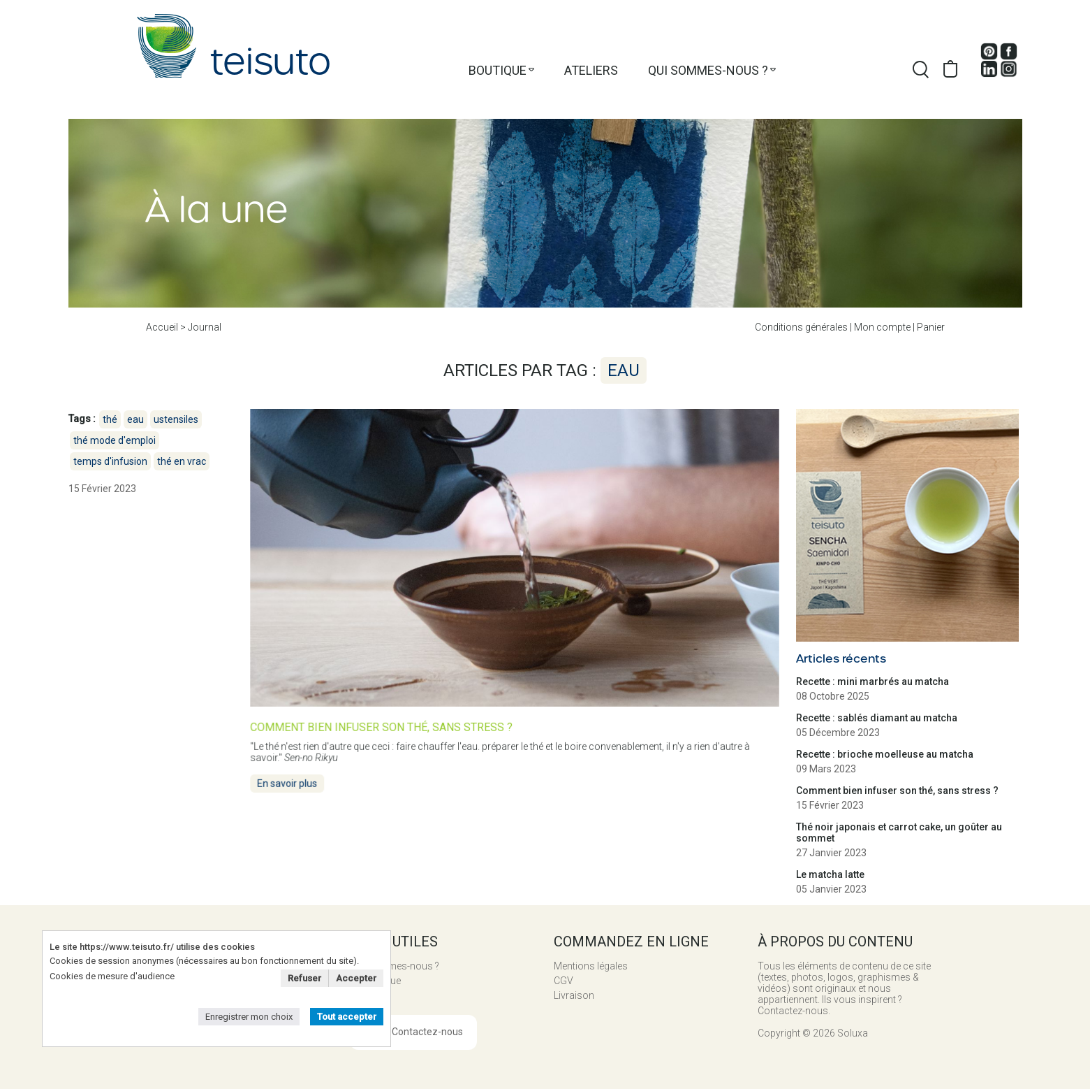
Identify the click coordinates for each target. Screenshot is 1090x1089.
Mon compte (882, 327)
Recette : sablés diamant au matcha (876, 717)
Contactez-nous (427, 1031)
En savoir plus (291, 780)
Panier (931, 327)
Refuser (304, 978)
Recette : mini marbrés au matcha (872, 681)
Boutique (497, 70)
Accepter (356, 978)
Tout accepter (346, 1016)
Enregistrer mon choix (249, 1016)
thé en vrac (181, 461)
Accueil (162, 327)
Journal (204, 327)
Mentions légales (591, 966)
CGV (563, 980)
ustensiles (176, 419)
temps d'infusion (110, 461)
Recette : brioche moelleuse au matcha (884, 754)
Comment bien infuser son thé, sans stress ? (897, 790)
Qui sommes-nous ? (708, 70)
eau (135, 419)
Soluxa (852, 1033)
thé (110, 419)
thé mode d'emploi (114, 440)
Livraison (574, 995)
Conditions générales (801, 327)
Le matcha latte (830, 874)
